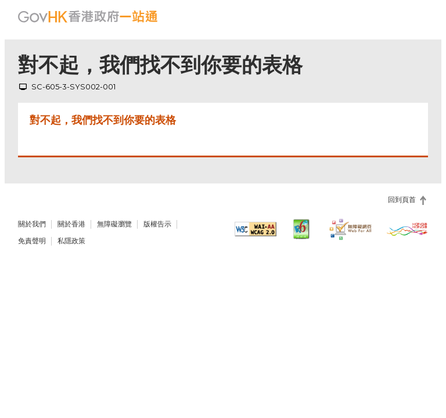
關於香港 (71, 224)
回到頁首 (402, 200)
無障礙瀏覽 (114, 224)
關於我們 (32, 224)
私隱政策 (71, 241)
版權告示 (157, 224)
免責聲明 (32, 241)
